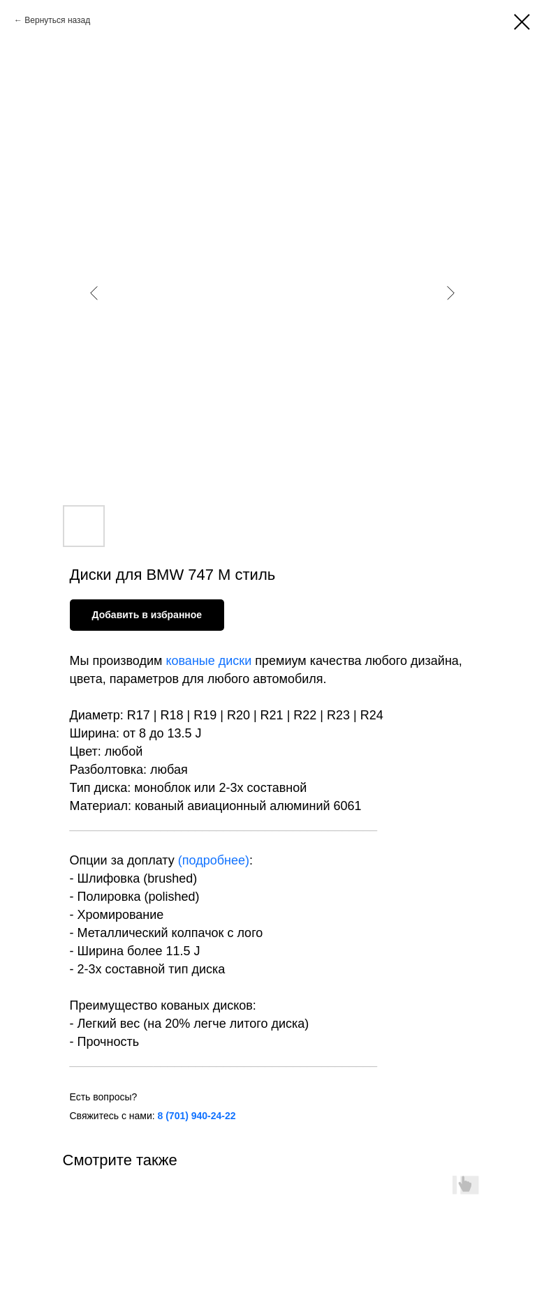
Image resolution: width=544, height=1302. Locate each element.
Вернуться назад (57, 20)
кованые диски (208, 661)
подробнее (213, 860)
